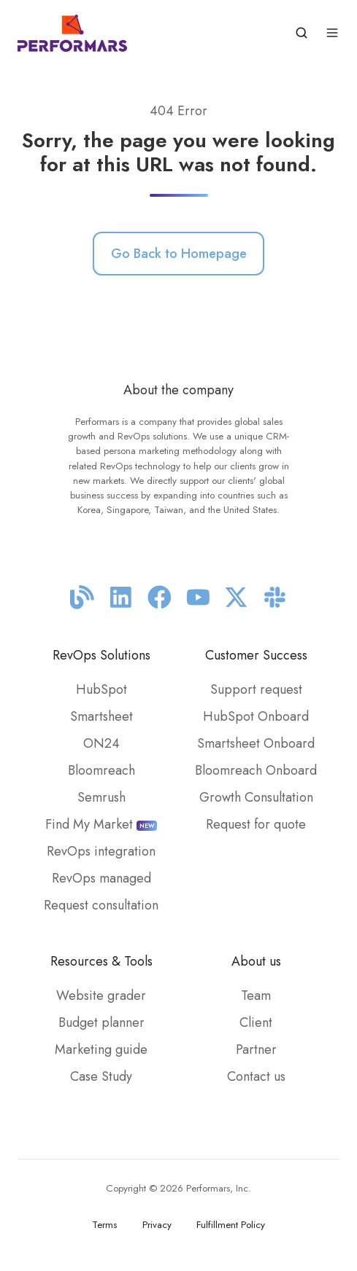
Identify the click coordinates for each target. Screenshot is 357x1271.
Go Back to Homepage (179, 253)
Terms (104, 1225)
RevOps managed (101, 878)
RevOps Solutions (101, 655)
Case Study (101, 1076)
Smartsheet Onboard (256, 743)
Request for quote (256, 824)
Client (255, 1022)
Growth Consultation (256, 797)
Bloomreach (101, 770)
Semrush (101, 797)
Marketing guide (101, 1049)
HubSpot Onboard (256, 716)
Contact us (256, 1076)
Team (256, 995)
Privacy (157, 1225)
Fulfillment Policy (230, 1225)
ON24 (101, 743)
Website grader (101, 995)
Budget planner (101, 1022)
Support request (256, 689)
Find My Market (101, 824)
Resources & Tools (101, 961)
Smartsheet (101, 716)
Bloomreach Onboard (256, 770)
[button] (301, 33)
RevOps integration (101, 851)
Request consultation (101, 905)
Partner (256, 1049)
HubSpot (101, 689)
